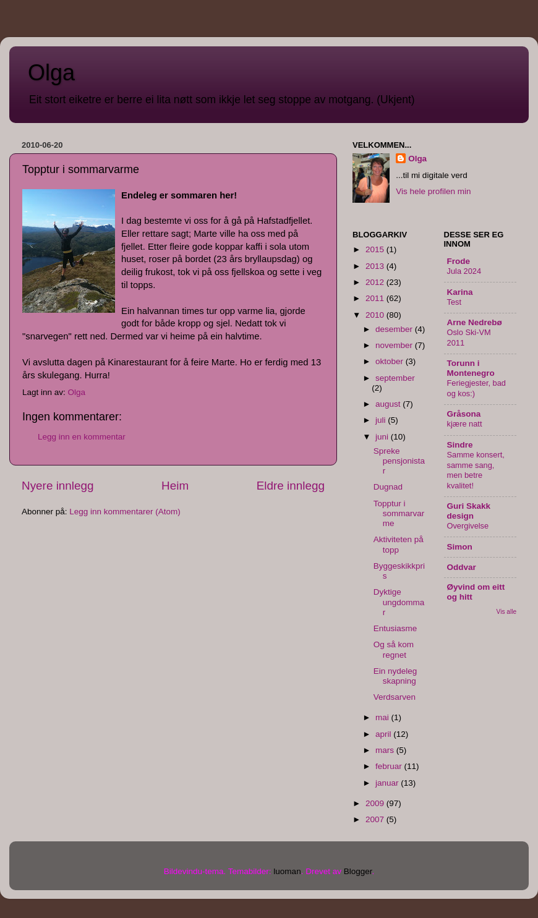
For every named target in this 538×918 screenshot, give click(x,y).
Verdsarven (395, 697)
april (384, 734)
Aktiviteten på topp (399, 544)
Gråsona (464, 414)
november (395, 345)
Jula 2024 (464, 271)
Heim (175, 485)
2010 (375, 315)
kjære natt (464, 423)
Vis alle (506, 611)
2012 (375, 282)
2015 (375, 249)
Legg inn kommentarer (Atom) (124, 511)
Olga (51, 72)
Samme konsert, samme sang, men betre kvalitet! (476, 470)
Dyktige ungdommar (399, 601)
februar (389, 766)
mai (383, 717)
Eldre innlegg (291, 485)
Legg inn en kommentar (82, 436)
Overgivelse (468, 525)
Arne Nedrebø (474, 322)
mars (385, 750)
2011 (375, 298)
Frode (459, 261)
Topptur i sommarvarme (399, 513)
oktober (390, 361)
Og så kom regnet (394, 649)
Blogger (358, 871)
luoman (287, 871)
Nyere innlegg (58, 485)
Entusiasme (395, 628)
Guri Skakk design (469, 511)
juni (383, 436)
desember (395, 329)
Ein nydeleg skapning (395, 676)
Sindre (460, 444)
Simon (459, 546)
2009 (375, 803)
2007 (375, 819)
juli (381, 420)
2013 (375, 266)
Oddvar (461, 567)
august (389, 404)
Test (454, 302)
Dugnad (388, 486)
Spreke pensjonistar (399, 460)
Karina (460, 292)
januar (388, 783)
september (395, 378)
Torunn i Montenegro (471, 368)
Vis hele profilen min (433, 191)
